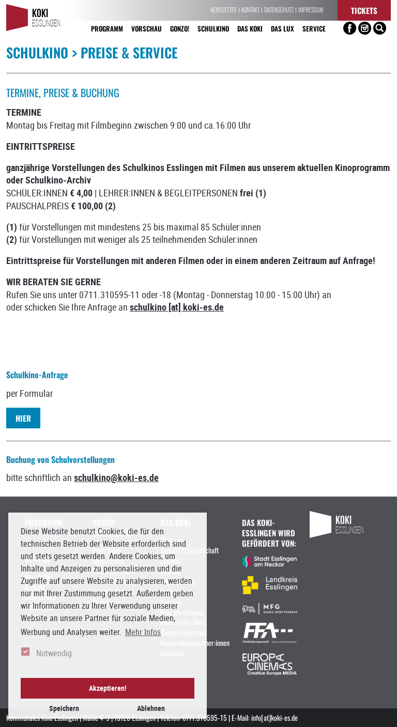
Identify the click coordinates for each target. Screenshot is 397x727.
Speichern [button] (64, 708)
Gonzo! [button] (179, 28)
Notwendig (54, 653)
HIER (23, 417)
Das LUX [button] (282, 28)
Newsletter (223, 10)
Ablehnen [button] (151, 708)
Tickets (364, 10)
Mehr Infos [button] (143, 632)
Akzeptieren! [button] (108, 688)
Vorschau (146, 28)
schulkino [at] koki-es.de (177, 307)
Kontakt (250, 10)
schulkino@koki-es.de (116, 477)
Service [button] (314, 28)
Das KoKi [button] (250, 28)
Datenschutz (279, 10)
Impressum (310, 10)
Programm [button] (107, 28)
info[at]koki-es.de (274, 717)
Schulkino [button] (213, 28)
